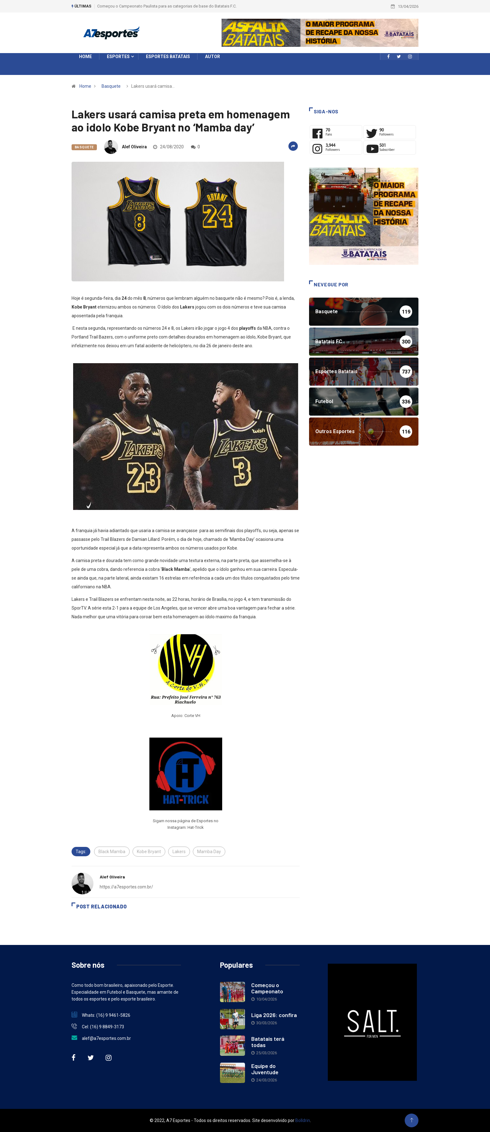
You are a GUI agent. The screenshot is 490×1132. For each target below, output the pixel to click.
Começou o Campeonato (267, 988)
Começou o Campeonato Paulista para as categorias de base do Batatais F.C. (167, 6)
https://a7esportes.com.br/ (126, 886)
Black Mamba (111, 851)
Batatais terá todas (267, 1041)
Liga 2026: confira (274, 1014)
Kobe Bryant (149, 851)
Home (85, 86)
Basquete (111, 86)
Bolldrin (302, 1120)
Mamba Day (209, 851)
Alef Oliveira (134, 146)
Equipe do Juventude (264, 1068)
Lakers (179, 851)
